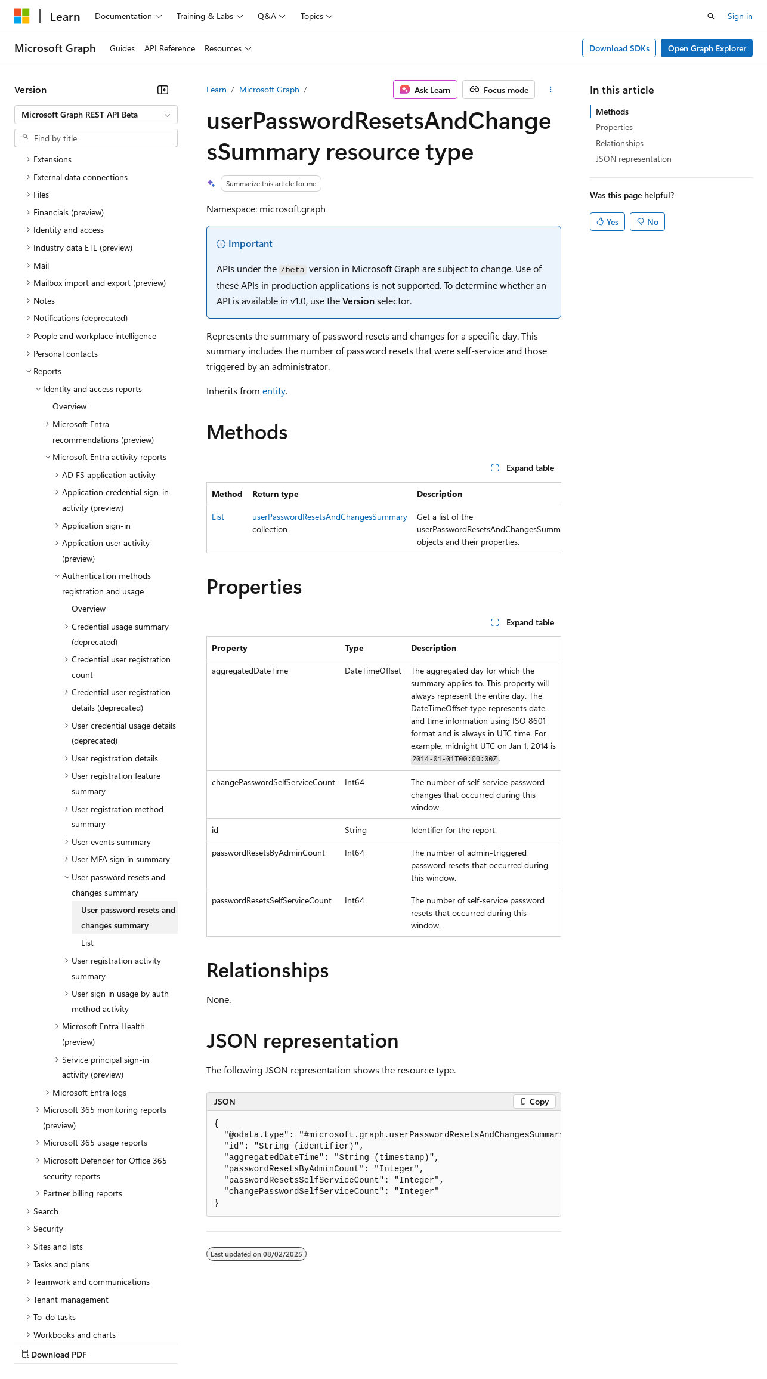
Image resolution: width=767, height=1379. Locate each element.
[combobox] (96, 114)
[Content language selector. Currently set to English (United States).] (68, 1314)
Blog (162, 1343)
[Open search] (711, 16)
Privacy (261, 1343)
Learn (216, 89)
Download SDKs (619, 48)
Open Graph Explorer (707, 48)
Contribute (213, 1343)
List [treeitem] (87, 838)
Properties (614, 126)
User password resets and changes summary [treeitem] (128, 813)
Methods (612, 111)
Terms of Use (435, 1343)
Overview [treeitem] (69, 302)
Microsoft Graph (269, 89)
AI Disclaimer (38, 1343)
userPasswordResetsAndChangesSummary (329, 516)
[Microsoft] (22, 16)
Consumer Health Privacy (342, 1343)
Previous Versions (108, 1343)
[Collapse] (163, 89)
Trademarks (494, 1343)
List (218, 516)
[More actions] (550, 89)
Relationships (620, 143)
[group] (383, 517)
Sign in (740, 15)
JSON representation (634, 158)
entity (274, 390)
